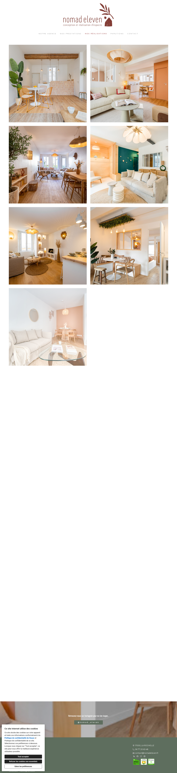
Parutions (117, 34)
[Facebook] (137, 756)
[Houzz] (134, 756)
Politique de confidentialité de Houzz (19, 738)
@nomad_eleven (88, 722)
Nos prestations (70, 34)
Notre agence (47, 34)
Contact (132, 34)
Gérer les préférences (23, 766)
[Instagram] (141, 756)
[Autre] (144, 756)
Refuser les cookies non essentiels (23, 761)
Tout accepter (23, 757)
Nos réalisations (96, 34)
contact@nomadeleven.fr (146, 753)
